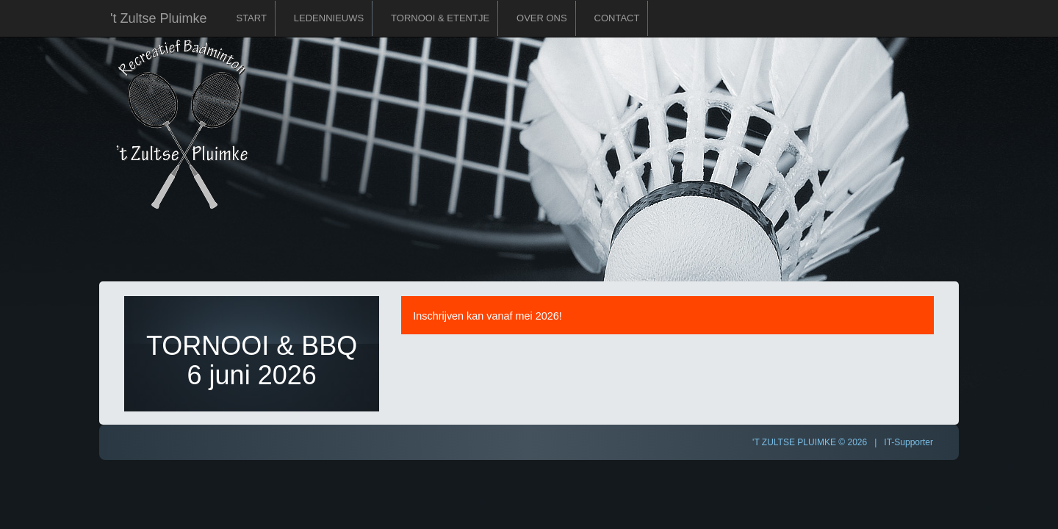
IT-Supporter (908, 442)
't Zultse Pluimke (158, 18)
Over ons (542, 18)
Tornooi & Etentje (440, 18)
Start (251, 18)
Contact (617, 18)
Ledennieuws (329, 18)
